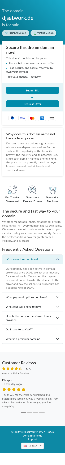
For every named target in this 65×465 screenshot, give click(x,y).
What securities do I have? (22, 259)
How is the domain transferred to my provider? (28, 317)
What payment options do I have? (26, 297)
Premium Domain (15, 33)
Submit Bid (32, 90)
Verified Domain (43, 33)
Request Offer (32, 103)
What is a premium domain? (23, 338)
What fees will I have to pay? (23, 306)
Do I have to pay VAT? (19, 329)
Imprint (32, 439)
